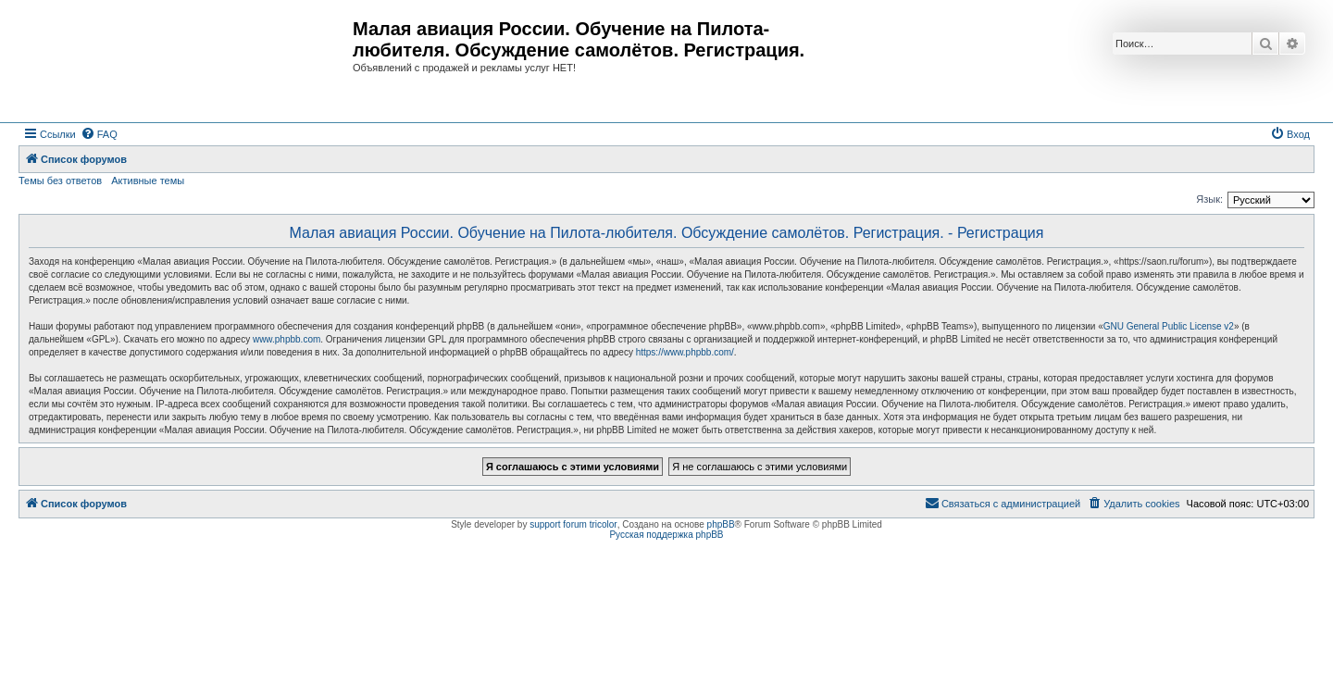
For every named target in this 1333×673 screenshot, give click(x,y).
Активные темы (147, 180)
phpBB (721, 524)
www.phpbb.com (286, 339)
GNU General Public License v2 (1168, 326)
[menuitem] (99, 134)
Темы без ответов (60, 180)
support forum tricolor (573, 524)
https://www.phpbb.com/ (685, 352)
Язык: (1209, 199)
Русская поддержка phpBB (666, 535)
